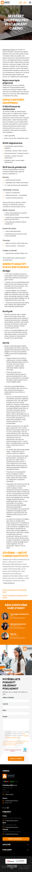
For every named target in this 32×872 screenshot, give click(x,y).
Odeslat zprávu (16, 759)
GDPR (23, 733)
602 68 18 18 (8, 802)
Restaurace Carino (9, 50)
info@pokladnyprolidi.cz (20, 2)
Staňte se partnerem (16, 839)
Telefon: (5, 704)
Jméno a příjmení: (8, 697)
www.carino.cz (8, 583)
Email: (4, 710)
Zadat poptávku (24, 2)
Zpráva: (5, 716)
